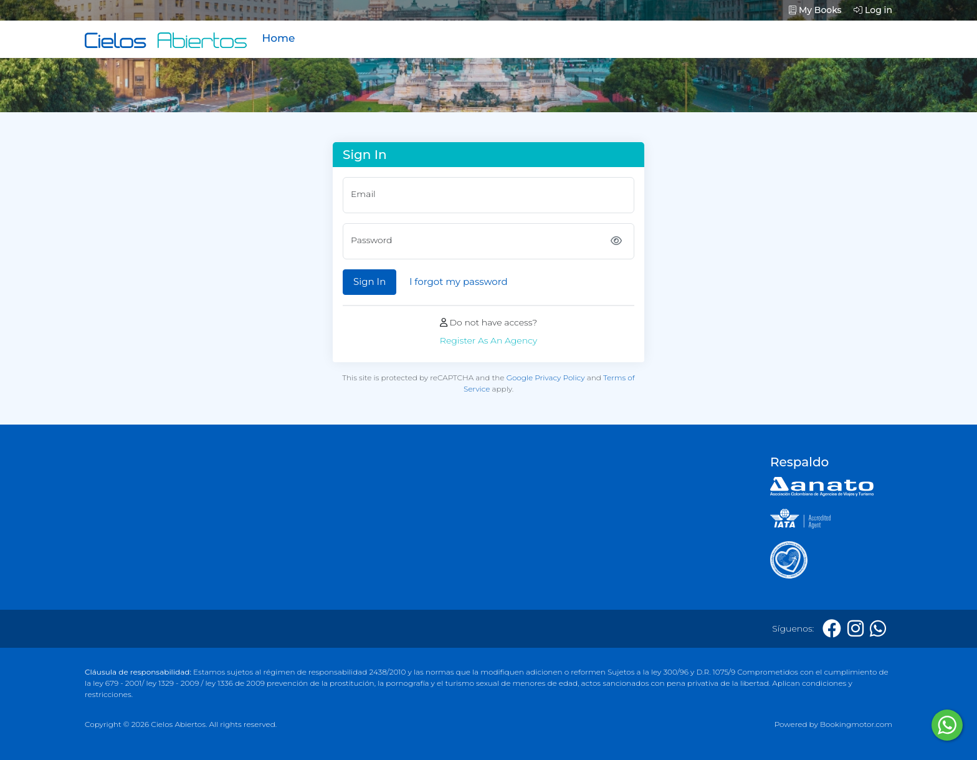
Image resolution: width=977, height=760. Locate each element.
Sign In (369, 281)
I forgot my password (458, 281)
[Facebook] (831, 628)
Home (278, 38)
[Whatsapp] (878, 628)
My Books (815, 10)
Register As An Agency (488, 340)
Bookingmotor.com (856, 724)
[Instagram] (855, 628)
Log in (873, 10)
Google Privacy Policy (546, 377)
